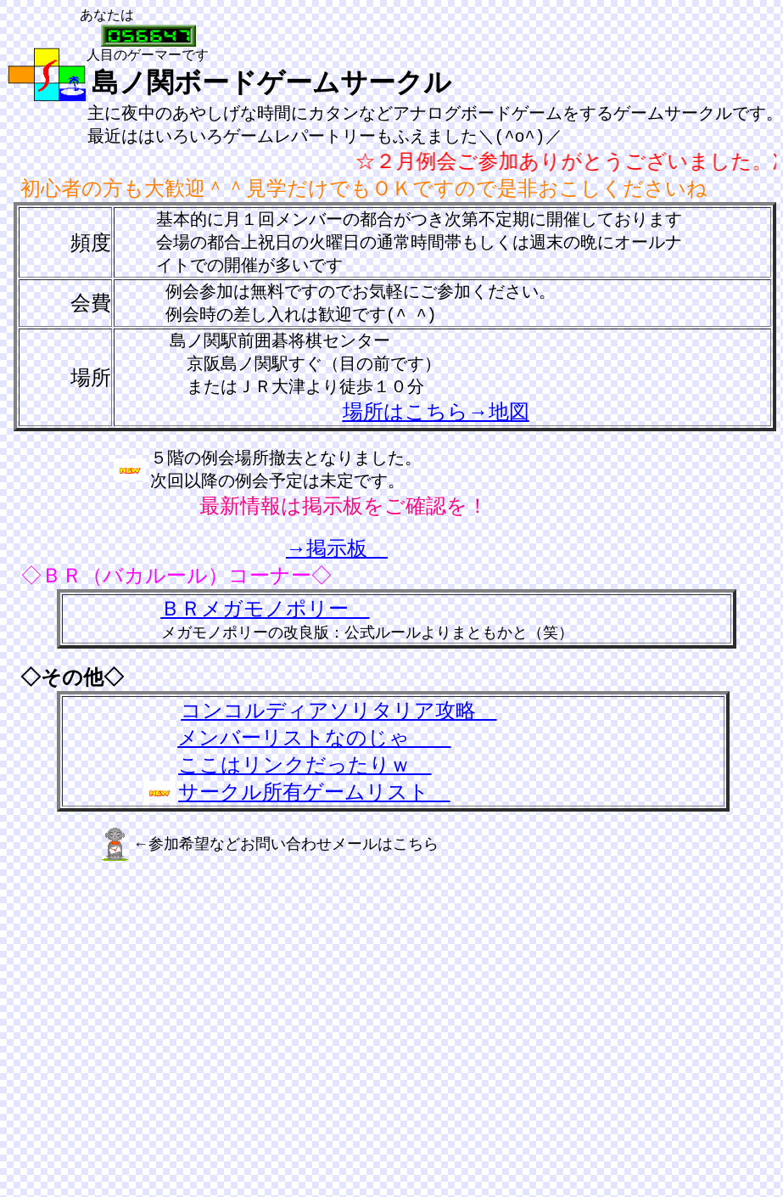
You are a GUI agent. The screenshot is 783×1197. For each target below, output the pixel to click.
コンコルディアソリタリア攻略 (338, 721)
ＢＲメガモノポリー (264, 619)
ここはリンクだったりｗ (304, 775)
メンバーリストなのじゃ (313, 748)
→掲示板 (337, 559)
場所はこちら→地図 (436, 420)
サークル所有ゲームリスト (314, 802)
